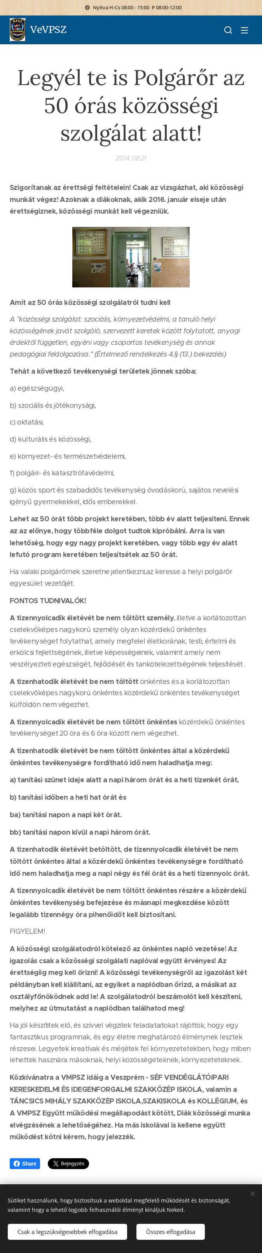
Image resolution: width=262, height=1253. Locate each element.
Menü (244, 30)
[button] (228, 30)
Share (25, 1164)
